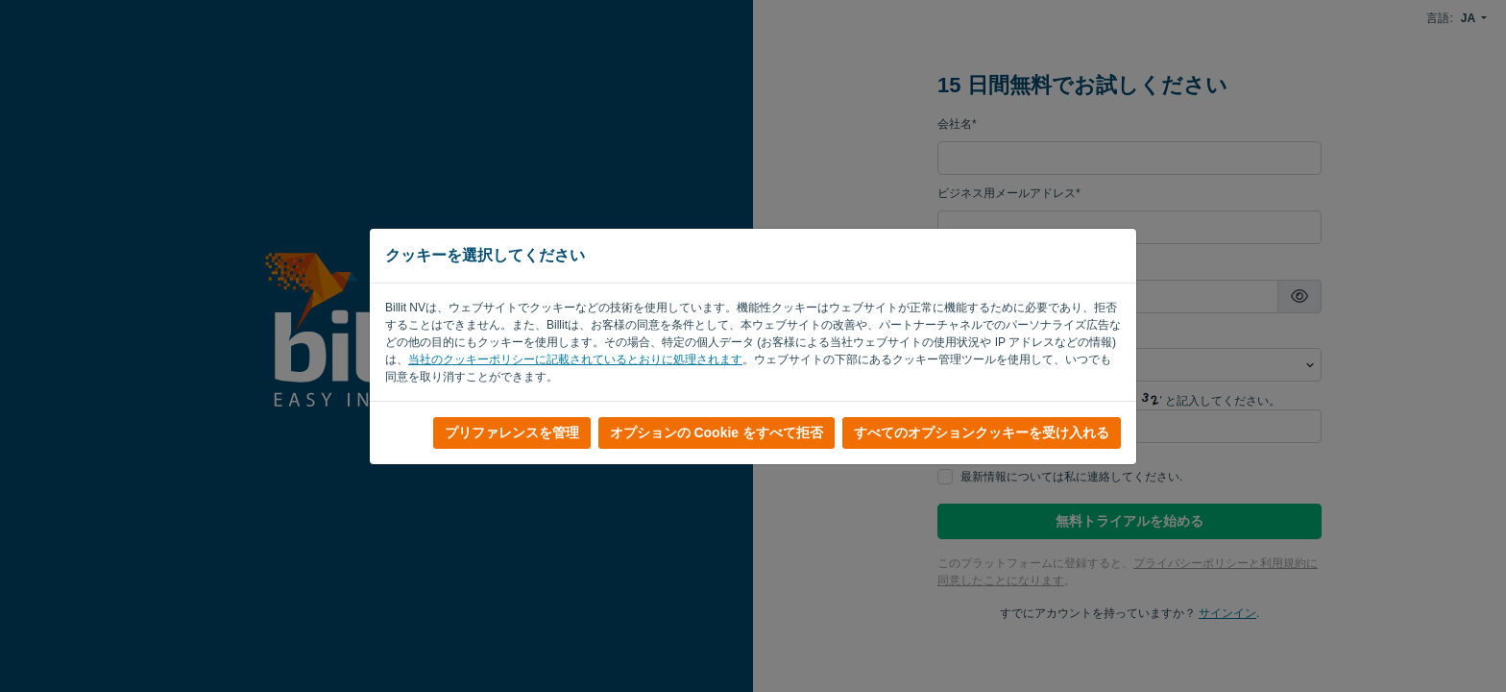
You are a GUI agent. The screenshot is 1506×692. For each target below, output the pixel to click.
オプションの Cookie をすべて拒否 (716, 432)
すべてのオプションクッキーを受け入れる (981, 432)
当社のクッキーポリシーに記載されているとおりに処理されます (575, 359)
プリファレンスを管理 (512, 432)
